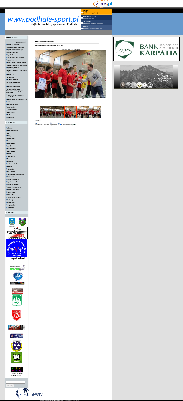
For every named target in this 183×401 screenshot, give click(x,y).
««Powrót (38, 120)
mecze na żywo (17, 373)
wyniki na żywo (16, 375)
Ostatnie (77, 49)
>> (72, 49)
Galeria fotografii (45, 41)
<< (69, 49)
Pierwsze (63, 49)
